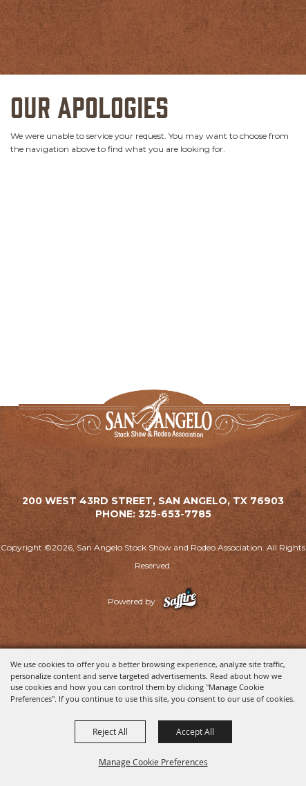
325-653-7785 (174, 514)
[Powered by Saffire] (180, 601)
